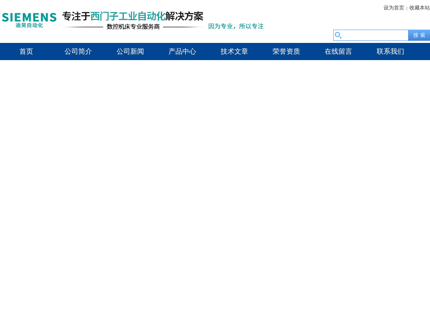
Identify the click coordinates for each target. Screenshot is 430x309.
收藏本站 (419, 8)
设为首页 (394, 8)
